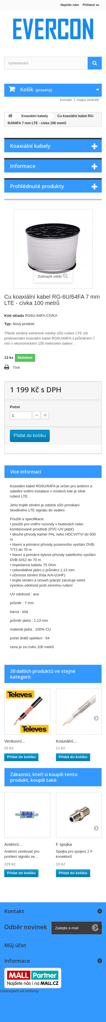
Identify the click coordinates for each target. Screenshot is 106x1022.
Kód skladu (14, 315)
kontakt (66, 100)
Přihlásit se (91, 5)
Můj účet (15, 945)
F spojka (64, 844)
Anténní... (13, 844)
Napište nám (69, 5)
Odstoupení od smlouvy (19, 991)
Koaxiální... (66, 741)
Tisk (16, 367)
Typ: (8, 324)
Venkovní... (14, 741)
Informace (23, 166)
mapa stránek (88, 100)
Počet (15, 407)
